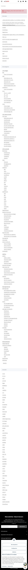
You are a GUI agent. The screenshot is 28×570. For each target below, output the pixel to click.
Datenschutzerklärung (8, 520)
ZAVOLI (3, 487)
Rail (5, 182)
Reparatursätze (5, 232)
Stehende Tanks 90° (8, 123)
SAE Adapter (6, 333)
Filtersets (6, 162)
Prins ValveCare (7, 102)
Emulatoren (6, 219)
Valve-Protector (5, 485)
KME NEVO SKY (7, 81)
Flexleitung (6, 311)
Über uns (4, 37)
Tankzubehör (7, 133)
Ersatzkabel (6, 351)
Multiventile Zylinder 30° (9, 140)
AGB (3, 53)
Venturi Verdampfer (8, 247)
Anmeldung (4, 29)
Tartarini (6, 186)
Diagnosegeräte (5, 343)
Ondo (3, 449)
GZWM (3, 416)
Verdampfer (5, 251)
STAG (3, 104)
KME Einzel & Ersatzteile (9, 83)
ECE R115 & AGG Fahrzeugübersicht (10, 39)
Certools (4, 395)
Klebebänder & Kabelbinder (10, 292)
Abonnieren (22, 526)
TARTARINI (4, 475)
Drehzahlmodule (7, 215)
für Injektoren (7, 307)
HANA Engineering (6, 418)
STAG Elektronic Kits (8, 107)
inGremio (4, 423)
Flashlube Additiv (7, 259)
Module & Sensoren (6, 212)
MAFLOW (4, 437)
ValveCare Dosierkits (8, 274)
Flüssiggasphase (7, 163)
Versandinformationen (7, 44)
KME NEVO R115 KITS (8, 80)
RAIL (3, 456)
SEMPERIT (4, 463)
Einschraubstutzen (8, 329)
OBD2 (5, 352)
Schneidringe (7, 335)
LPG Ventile (4, 135)
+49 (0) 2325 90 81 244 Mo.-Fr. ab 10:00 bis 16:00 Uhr (13, 20)
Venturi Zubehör (7, 249)
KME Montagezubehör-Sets (10, 85)
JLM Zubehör (6, 278)
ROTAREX (4, 461)
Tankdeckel (6, 156)
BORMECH (4, 385)
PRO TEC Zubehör (8, 280)
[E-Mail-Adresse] (9, 526)
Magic (5, 178)
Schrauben (6, 299)
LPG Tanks (4, 116)
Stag (5, 184)
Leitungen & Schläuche (7, 309)
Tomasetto (6, 206)
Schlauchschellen (7, 297)
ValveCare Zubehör (8, 283)
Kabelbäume (5, 191)
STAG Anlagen (7, 106)
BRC (3, 72)
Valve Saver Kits (5, 267)
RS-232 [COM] (7, 354)
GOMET (4, 414)
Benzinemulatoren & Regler (10, 214)
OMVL (5, 201)
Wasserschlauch (7, 322)
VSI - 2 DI (6, 94)
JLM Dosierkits (7, 270)
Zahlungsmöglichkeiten (7, 48)
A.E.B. (3, 373)
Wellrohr (6, 324)
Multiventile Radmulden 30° (10, 136)
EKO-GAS (4, 494)
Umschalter (4, 240)
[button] (19, 1)
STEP (3, 473)
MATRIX (4, 440)
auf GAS (4, 380)
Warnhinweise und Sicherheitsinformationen (12, 46)
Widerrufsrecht (5, 58)
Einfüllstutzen (7, 152)
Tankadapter (6, 154)
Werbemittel (5, 358)
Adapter (5, 347)
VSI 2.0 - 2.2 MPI (7, 93)
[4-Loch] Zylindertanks (8, 127)
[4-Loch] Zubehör (7, 146)
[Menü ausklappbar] (1, 1)
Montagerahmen (7, 131)
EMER (3, 399)
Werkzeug (4, 360)
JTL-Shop (16, 568)
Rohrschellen (7, 296)
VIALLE (3, 497)
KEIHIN (3, 428)
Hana (5, 171)
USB (5, 356)
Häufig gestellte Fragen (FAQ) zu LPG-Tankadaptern (13, 34)
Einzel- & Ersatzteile (8, 74)
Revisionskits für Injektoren (10, 234)
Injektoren (4, 167)
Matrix (5, 180)
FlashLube (4, 411)
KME (3, 76)
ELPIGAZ (4, 397)
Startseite (4, 60)
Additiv (3, 256)
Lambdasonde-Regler (8, 221)
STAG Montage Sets (8, 111)
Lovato (5, 176)
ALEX (3, 378)
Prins (3, 91)
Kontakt (4, 27)
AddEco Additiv (7, 257)
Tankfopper (6, 227)
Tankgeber (6, 229)
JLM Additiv (6, 261)
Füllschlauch (6, 312)
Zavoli (5, 189)
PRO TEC (4, 454)
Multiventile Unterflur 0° (9, 138)
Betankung (4, 150)
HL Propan (4, 421)
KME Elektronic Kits (8, 78)
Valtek (5, 188)
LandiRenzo (4, 87)
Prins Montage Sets (8, 100)
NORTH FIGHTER (5, 501)
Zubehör (6, 158)
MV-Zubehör (6, 142)
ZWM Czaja (4, 490)
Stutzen (5, 337)
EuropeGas (4, 404)
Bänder (5, 129)
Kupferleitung (7, 316)
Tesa (3, 478)
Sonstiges (4, 327)
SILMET (3, 466)
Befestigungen (5, 288)
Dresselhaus (5, 504)
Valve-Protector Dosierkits (9, 272)
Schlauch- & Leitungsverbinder (10, 318)
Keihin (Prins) (7, 173)
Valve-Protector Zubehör (9, 282)
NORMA (4, 442)
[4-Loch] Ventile (7, 144)
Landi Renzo (5, 433)
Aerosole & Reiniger (6, 265)
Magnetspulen (5, 210)
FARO (3, 409)
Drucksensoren (7, 217)
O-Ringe (5, 331)
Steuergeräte (5, 238)
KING (5, 197)
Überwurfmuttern (8, 338)
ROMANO (4, 459)
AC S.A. (3, 376)
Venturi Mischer (7, 245)
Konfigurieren (14, 548)
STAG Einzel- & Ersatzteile (9, 109)
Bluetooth (6, 349)
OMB (3, 444)
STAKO (3, 471)
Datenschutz (10, 566)
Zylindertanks (7, 122)
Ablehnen (14, 552)
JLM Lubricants (5, 425)
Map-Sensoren (7, 223)
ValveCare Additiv (7, 263)
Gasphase (6, 165)
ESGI (3, 402)
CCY (3, 392)
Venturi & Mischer (6, 242)
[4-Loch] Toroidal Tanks (9, 125)
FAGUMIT (4, 406)
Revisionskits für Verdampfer (10, 236)
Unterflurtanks (7, 120)
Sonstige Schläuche (8, 320)
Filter (3, 160)
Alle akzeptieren (14, 544)
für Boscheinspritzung (8, 305)
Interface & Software (6, 345)
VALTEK (4, 482)
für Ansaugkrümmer (8, 303)
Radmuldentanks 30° (8, 118)
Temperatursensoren (8, 230)
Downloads (4, 41)
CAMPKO (4, 390)
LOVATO (4, 435)
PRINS (3, 452)
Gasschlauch (6, 314)
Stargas (4, 499)
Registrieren (5, 32)
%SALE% (5, 363)
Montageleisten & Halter (9, 294)
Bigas (3, 383)
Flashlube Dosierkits (8, 269)
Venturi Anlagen (7, 243)
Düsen (3, 301)
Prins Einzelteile (7, 98)
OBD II (5, 225)
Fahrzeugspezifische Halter (10, 290)
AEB (5, 193)
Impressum (4, 566)
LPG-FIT (4, 492)
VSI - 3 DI (6, 96)
